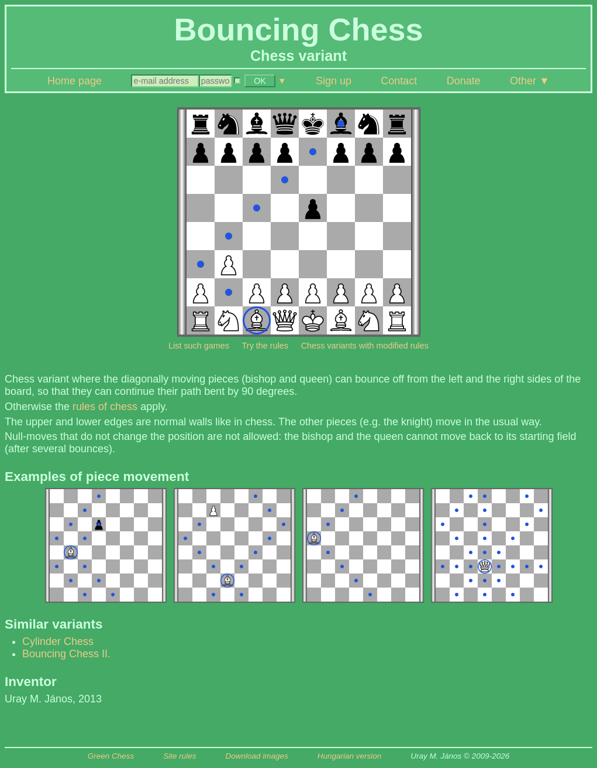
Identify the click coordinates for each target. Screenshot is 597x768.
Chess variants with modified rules (365, 345)
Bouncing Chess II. (66, 654)
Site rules (179, 756)
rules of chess (105, 406)
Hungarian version (350, 756)
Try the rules (265, 345)
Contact (399, 81)
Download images (256, 756)
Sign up (333, 81)
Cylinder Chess (58, 641)
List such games (198, 345)
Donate (464, 81)
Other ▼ (530, 81)
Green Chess (111, 756)
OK (260, 81)
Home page (74, 81)
